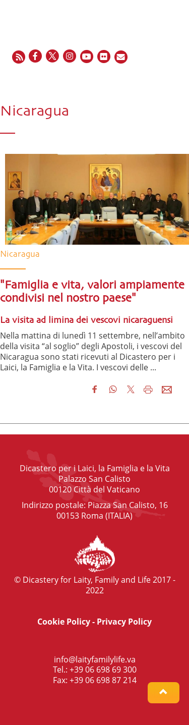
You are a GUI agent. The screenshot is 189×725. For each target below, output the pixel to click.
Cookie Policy (63, 621)
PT (176, 78)
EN (129, 78)
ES (154, 78)
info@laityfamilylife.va (95, 659)
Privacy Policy (124, 621)
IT (165, 78)
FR (142, 78)
